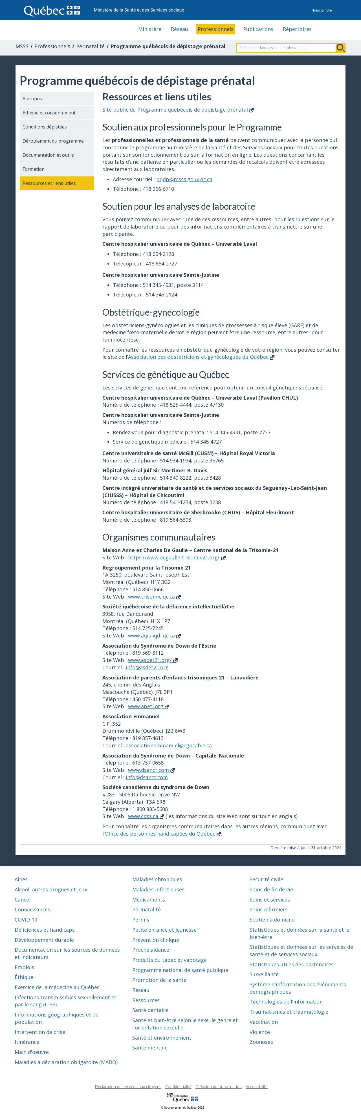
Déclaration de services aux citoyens (128, 1086)
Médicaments (148, 899)
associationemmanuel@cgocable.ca (169, 745)
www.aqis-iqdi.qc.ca (154, 635)
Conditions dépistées (45, 127)
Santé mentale (150, 1047)
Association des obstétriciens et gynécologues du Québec (201, 356)
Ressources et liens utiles (49, 183)
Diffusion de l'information (218, 1086)
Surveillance (264, 974)
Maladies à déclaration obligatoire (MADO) (66, 1062)
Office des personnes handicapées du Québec (163, 833)
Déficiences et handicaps (45, 929)
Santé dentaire (150, 1010)
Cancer (23, 899)
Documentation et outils (48, 155)
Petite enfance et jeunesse (164, 929)
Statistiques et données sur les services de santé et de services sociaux (301, 951)
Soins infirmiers (269, 909)
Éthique (24, 977)
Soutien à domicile (272, 919)
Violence (260, 1032)
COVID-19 (26, 919)
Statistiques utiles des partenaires (292, 964)
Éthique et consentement (49, 113)
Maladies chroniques (157, 879)
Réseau (179, 29)
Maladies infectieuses (158, 889)
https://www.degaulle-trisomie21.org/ (177, 557)
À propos (32, 99)
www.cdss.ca (146, 816)
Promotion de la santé (159, 979)
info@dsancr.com (147, 777)
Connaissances (32, 909)
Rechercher (340, 48)
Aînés (21, 879)
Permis (140, 919)
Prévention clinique (155, 939)
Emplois (24, 967)
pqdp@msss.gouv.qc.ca (184, 179)
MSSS (22, 46)
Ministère (149, 29)
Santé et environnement (161, 1037)
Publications (258, 29)
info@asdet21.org (147, 667)
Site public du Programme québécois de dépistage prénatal (178, 109)
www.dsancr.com (151, 770)
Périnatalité (90, 46)
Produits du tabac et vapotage (169, 959)
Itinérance (27, 1041)
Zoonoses (261, 1041)
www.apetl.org (148, 706)
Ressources (146, 1000)
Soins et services (270, 899)
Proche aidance (150, 949)
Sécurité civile (266, 879)
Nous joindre (321, 10)
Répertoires (297, 29)
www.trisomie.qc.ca (154, 596)
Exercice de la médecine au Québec (57, 987)
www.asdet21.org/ (153, 660)
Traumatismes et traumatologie (289, 1011)
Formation (34, 169)
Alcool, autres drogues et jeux (51, 889)
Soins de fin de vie (271, 889)
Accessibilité (257, 1086)
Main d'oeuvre (32, 1052)
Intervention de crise (40, 1032)
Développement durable (44, 939)
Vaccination (264, 1021)
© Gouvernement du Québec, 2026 (182, 1107)
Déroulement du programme (53, 141)
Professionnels (216, 29)
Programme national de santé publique (180, 970)
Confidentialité (178, 1086)
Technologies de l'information (286, 1001)
